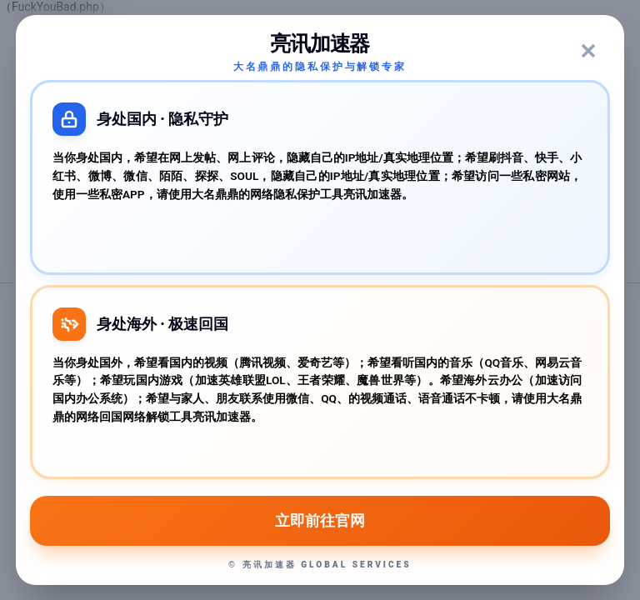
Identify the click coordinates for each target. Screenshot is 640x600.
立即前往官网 (320, 520)
